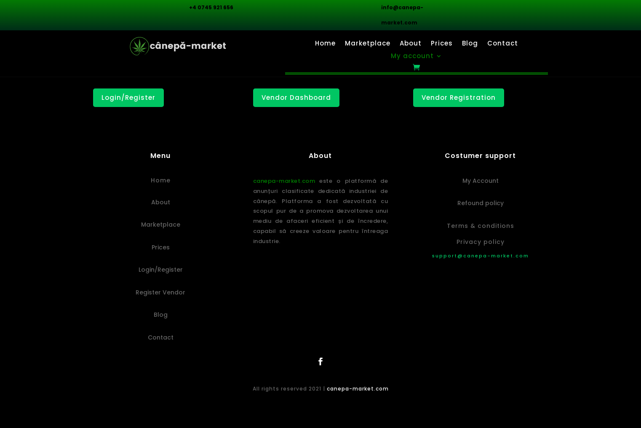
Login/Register (128, 97)
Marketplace (367, 44)
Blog (470, 44)
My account (412, 56)
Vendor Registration (459, 97)
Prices (442, 44)
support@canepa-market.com (480, 255)
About (411, 44)
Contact (502, 44)
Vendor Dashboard (296, 97)
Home (325, 44)
